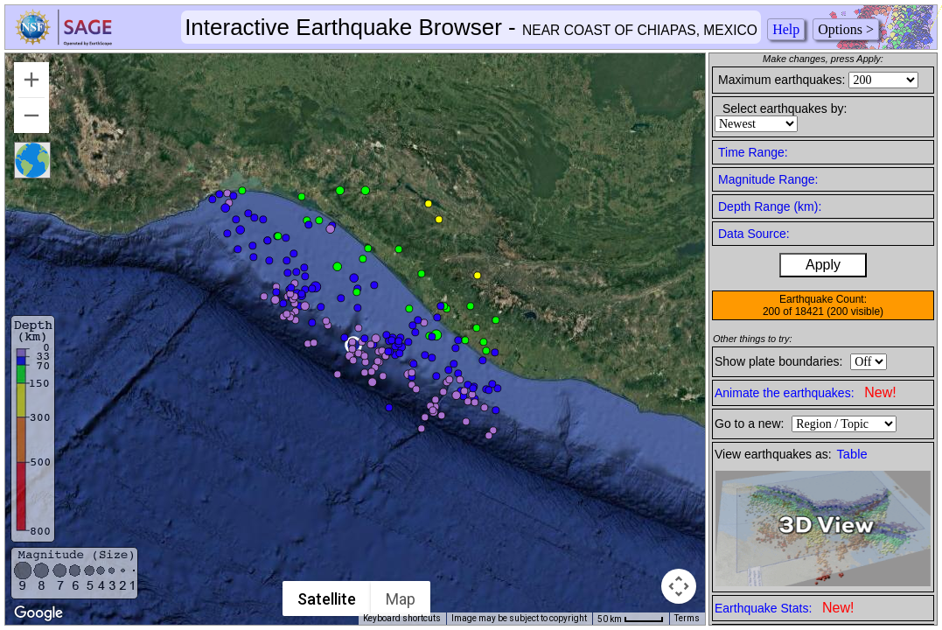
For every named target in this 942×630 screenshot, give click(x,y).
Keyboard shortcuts (402, 618)
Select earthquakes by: (784, 109)
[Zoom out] (31, 115)
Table (852, 454)
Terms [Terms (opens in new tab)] (687, 618)
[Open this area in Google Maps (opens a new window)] (38, 613)
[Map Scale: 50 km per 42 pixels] (630, 618)
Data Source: (754, 234)
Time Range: (753, 152)
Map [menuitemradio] (400, 599)
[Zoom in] (31, 79)
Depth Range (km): (769, 207)
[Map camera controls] (678, 586)
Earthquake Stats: (784, 607)
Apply (823, 264)
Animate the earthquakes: (806, 392)
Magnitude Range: (768, 179)
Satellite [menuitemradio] (326, 599)
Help (785, 29)
